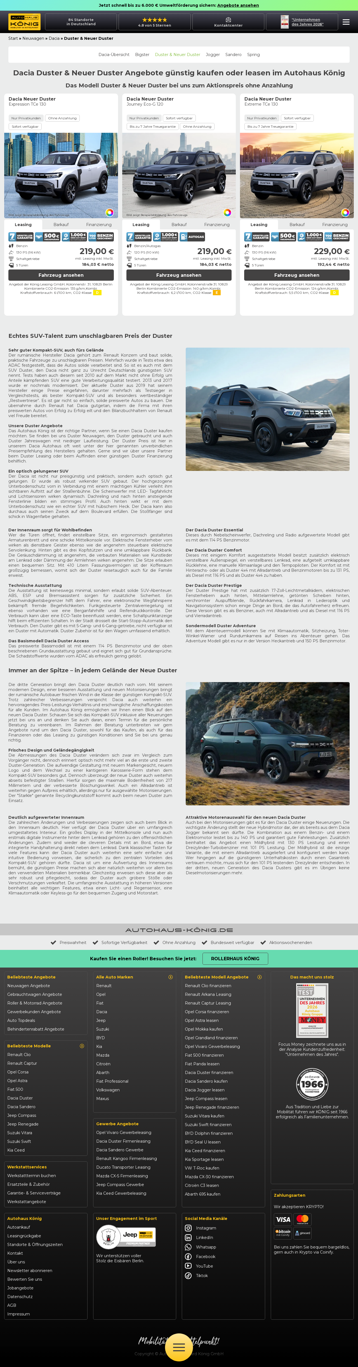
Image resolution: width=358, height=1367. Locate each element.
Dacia (54, 38)
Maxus (102, 1098)
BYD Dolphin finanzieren (209, 1133)
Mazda (102, 1055)
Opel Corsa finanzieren (207, 1011)
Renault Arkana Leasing (208, 994)
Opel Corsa (18, 1072)
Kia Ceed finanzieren (205, 1150)
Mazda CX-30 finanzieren (209, 1176)
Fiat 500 (15, 1089)
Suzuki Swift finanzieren (208, 1124)
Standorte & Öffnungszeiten (35, 1244)
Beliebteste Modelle (45, 1046)
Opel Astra (17, 1080)
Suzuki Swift (19, 1141)
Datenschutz (20, 1296)
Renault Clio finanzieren (208, 985)
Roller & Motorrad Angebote (34, 1003)
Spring (253, 54)
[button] (345, 22)
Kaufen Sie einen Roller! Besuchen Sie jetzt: (143, 958)
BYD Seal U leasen (203, 1142)
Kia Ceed (16, 1150)
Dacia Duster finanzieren (209, 1072)
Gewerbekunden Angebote (34, 1011)
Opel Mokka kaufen (204, 1029)
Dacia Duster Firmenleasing (123, 1141)
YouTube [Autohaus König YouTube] (199, 1266)
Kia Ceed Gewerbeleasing (121, 1193)
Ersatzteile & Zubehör (28, 1184)
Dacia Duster (20, 1098)
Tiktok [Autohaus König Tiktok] (196, 1275)
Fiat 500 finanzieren (204, 1055)
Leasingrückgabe (24, 1235)
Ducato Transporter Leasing (123, 1167)
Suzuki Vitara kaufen (204, 1116)
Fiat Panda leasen (202, 1063)
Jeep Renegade (23, 1124)
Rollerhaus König (235, 958)
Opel (100, 994)
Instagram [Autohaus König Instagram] (200, 1228)
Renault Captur (22, 1063)
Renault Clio (19, 1054)
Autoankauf (18, 1227)
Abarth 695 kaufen (202, 1194)
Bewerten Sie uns (24, 1279)
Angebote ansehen (238, 5)
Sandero (233, 54)
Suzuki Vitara (19, 1132)
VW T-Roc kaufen (202, 1168)
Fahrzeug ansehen (61, 275)
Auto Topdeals (21, 1020)
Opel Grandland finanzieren (211, 1037)
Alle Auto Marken (134, 977)
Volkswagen (108, 1089)
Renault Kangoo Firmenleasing (126, 1158)
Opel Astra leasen (202, 1020)
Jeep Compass (21, 1115)
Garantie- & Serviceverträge (34, 1193)
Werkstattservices (27, 1167)
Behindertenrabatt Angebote (35, 1029)
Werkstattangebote (26, 1201)
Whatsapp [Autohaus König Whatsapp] (200, 1247)
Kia (99, 1046)
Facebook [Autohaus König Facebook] (200, 1256)
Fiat (99, 1003)
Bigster (142, 54)
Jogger (213, 54)
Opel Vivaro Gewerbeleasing (123, 1132)
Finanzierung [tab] (99, 224)
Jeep (101, 1020)
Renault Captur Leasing (208, 1003)
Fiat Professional (112, 1081)
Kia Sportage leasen (204, 1159)
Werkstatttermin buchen (31, 1175)
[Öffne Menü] (179, 1347)
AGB (11, 1305)
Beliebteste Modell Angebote (223, 977)
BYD (100, 1037)
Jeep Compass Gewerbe (120, 1184)
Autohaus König (24, 1218)
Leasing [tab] (23, 224)
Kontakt (15, 1253)
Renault (104, 985)
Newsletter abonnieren (29, 1270)
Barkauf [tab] (61, 224)
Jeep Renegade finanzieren (212, 1107)
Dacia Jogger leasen (205, 1089)
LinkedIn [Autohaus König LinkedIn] (199, 1237)
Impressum (18, 1314)
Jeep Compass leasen (206, 1098)
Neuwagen (33, 38)
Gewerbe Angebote (117, 1123)
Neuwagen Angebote (28, 985)
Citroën (103, 1063)
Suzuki (102, 1029)
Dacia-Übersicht (113, 54)
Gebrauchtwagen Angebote (34, 994)
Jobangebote (20, 1288)
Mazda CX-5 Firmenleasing (122, 1175)
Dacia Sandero (21, 1106)
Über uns (16, 1261)
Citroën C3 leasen (202, 1185)
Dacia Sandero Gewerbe (119, 1149)
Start (13, 38)
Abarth (102, 1072)
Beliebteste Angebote (31, 977)
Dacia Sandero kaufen (206, 1081)
